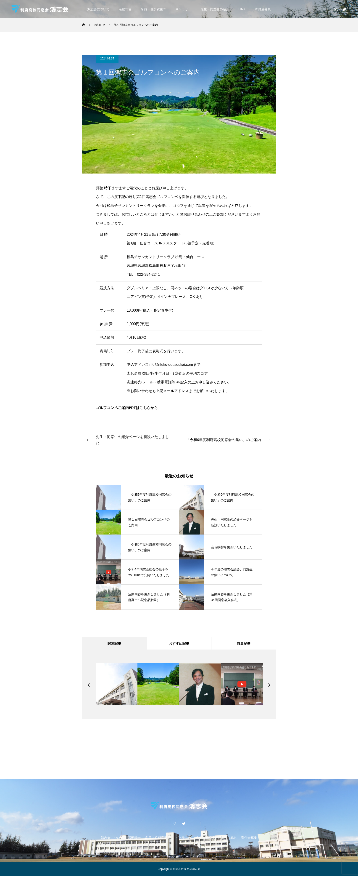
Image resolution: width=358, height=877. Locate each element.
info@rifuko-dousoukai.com (171, 364)
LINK (241, 9)
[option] (116, 685)
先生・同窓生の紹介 (214, 9)
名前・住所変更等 (153, 9)
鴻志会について (98, 9)
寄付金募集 (263, 9)
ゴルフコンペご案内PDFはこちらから (127, 408)
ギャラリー (183, 9)
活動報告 (125, 9)
